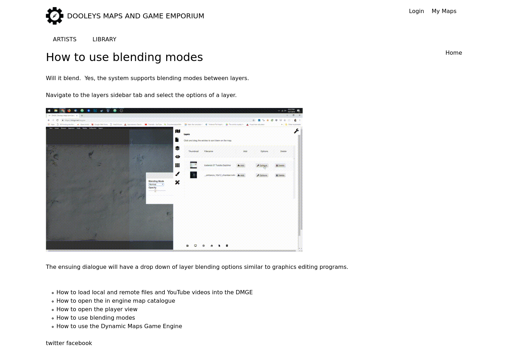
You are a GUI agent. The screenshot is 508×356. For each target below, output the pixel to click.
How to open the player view (97, 309)
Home (454, 52)
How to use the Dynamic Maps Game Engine (119, 326)
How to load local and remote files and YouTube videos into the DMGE (154, 292)
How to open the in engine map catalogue (115, 300)
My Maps (444, 11)
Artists (65, 39)
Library (104, 39)
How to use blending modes (95, 317)
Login (416, 11)
